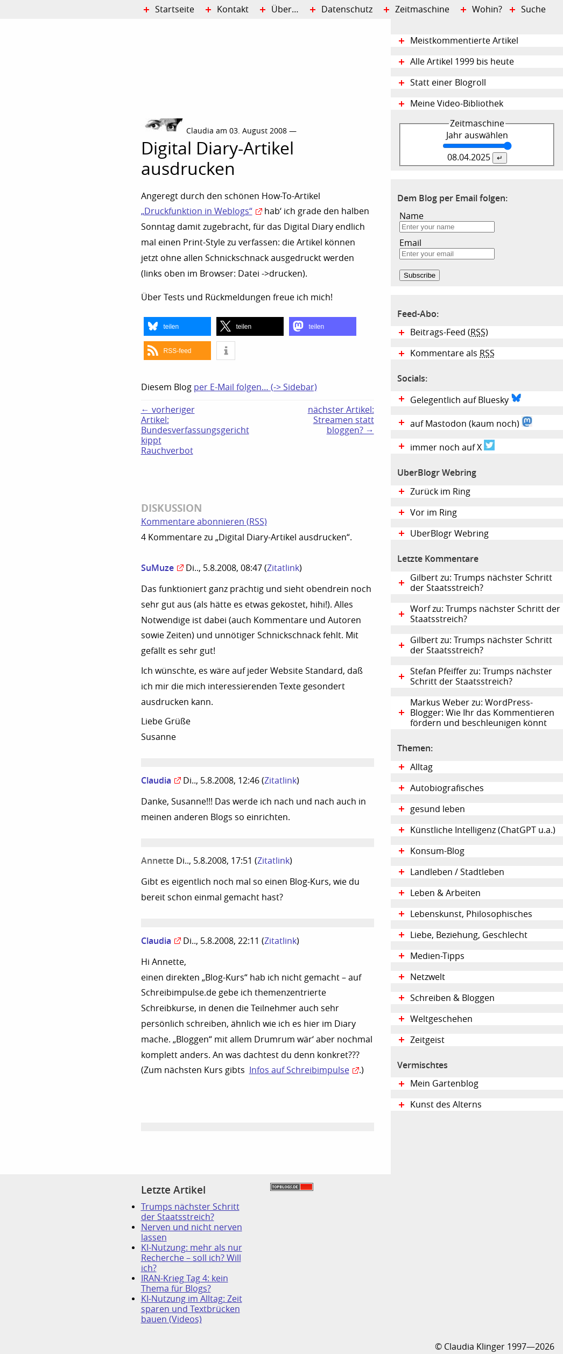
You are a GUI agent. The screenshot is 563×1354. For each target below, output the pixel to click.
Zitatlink (283, 568)
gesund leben (437, 809)
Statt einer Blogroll (448, 82)
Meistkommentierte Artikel (464, 41)
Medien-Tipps (437, 956)
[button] (177, 326)
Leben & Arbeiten (445, 893)
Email (410, 243)
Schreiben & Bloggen (452, 998)
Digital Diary (70, 181)
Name (411, 216)
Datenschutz (346, 9)
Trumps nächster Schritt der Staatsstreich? (190, 1212)
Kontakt (233, 9)
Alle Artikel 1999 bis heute (462, 62)
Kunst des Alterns (446, 1104)
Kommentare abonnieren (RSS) (204, 522)
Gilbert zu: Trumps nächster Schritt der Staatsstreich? (481, 583)
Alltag (421, 767)
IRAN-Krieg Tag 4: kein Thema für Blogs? (184, 1283)
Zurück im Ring (440, 491)
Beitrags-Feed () (449, 332)
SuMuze (157, 568)
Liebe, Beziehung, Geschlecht (468, 935)
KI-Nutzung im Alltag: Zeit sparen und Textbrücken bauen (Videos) (191, 1309)
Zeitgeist (427, 1040)
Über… (285, 9)
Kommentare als (452, 353)
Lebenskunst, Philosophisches (471, 914)
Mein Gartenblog (444, 1083)
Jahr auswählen (477, 135)
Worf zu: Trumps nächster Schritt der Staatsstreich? (485, 614)
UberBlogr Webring (449, 533)
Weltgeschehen (441, 1019)
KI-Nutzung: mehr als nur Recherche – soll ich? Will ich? (191, 1258)
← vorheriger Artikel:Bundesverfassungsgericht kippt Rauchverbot (176, 430)
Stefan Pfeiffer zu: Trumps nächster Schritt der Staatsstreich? (481, 676)
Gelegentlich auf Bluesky (466, 398)
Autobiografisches (447, 788)
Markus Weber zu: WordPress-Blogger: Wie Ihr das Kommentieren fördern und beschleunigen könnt (482, 712)
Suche (533, 9)
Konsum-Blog (437, 851)
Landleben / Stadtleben (457, 872)
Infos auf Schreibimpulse (299, 1070)
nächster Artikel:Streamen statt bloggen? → (341, 420)
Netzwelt (427, 977)
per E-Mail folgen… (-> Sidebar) (255, 387)
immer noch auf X (452, 446)
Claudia (156, 780)
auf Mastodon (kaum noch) (471, 422)
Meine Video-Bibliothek (456, 103)
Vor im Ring (433, 512)
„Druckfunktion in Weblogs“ (196, 211)
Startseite (174, 9)
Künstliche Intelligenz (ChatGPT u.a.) (482, 830)
